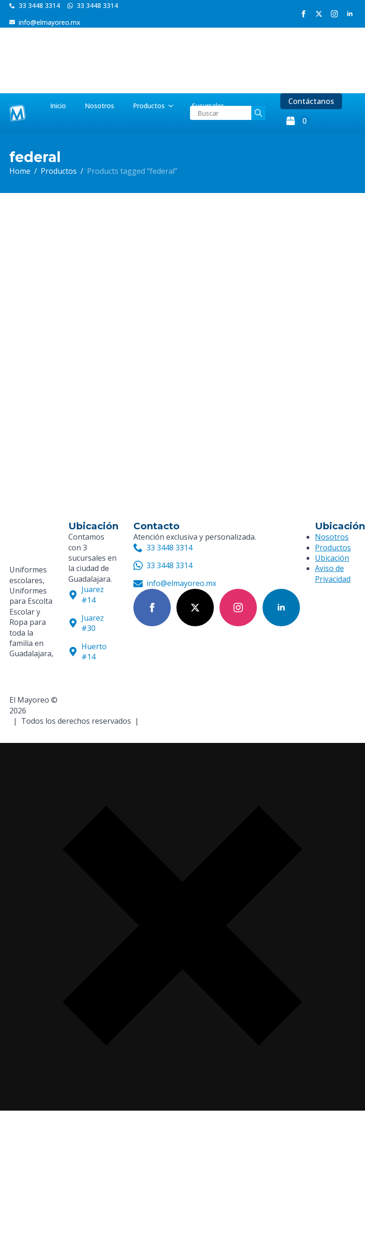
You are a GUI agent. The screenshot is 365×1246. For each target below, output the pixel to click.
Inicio (58, 105)
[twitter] (319, 14)
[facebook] (303, 14)
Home (19, 171)
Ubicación (332, 558)
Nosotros (99, 105)
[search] (258, 113)
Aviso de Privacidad (332, 573)
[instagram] (334, 14)
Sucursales (208, 105)
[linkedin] (350, 14)
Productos (149, 105)
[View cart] (298, 121)
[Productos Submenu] (173, 106)
